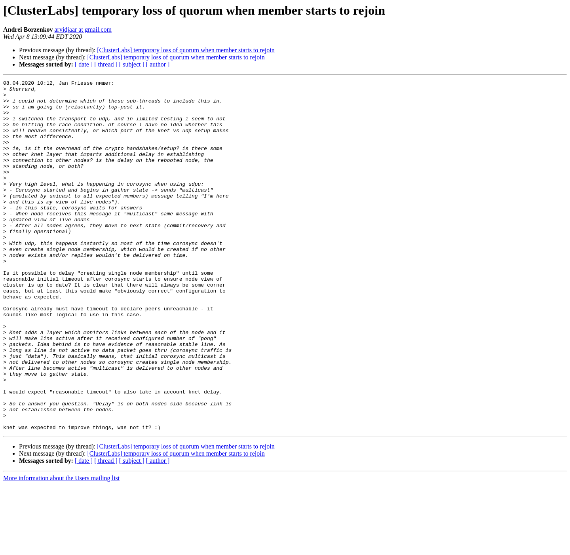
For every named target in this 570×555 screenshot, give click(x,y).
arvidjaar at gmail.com (82, 29)
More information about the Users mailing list (61, 548)
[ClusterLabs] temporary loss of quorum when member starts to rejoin (185, 50)
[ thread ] (106, 64)
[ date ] (84, 64)
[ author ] (158, 64)
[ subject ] (131, 64)
